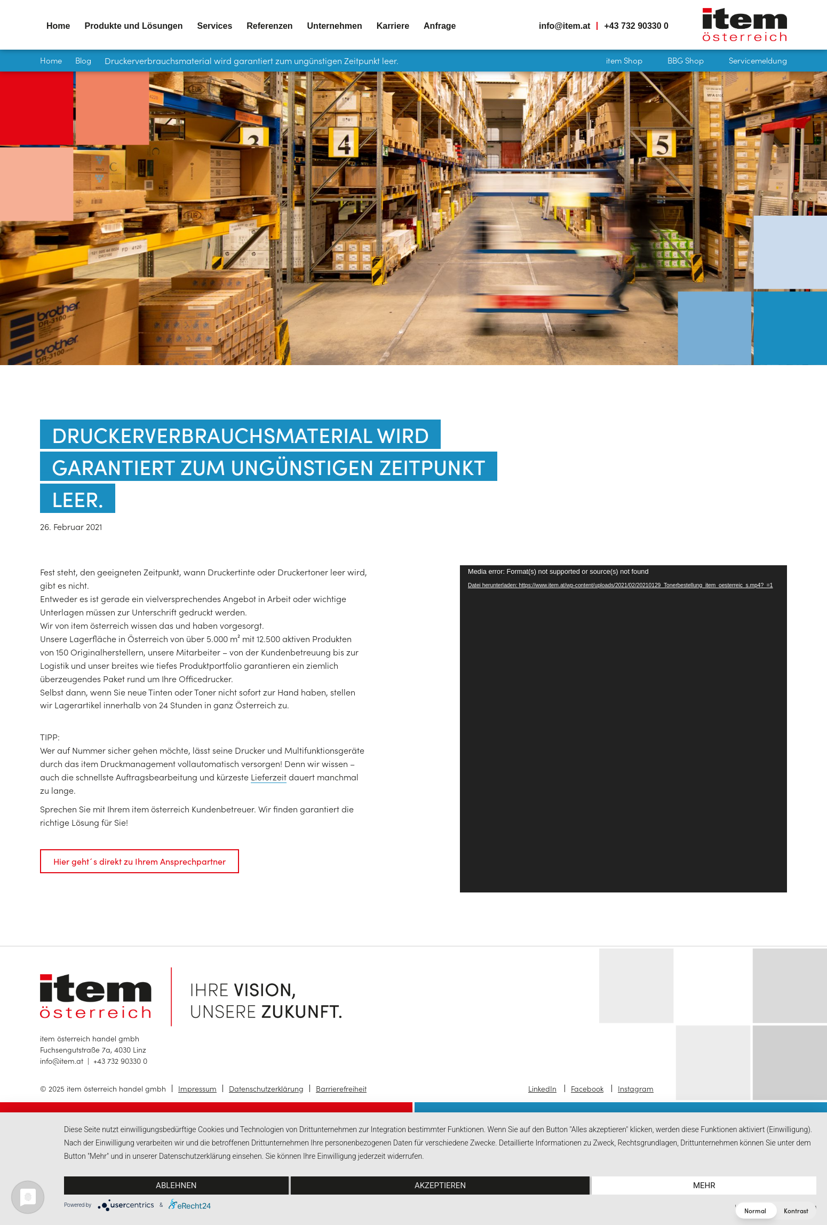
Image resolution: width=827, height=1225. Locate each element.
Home (58, 25)
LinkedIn (542, 1088)
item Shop (624, 60)
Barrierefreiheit (341, 1088)
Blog (83, 60)
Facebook (587, 1088)
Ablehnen (176, 1185)
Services (214, 25)
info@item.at (565, 26)
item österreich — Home (745, 24)
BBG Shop (685, 60)
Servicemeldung (758, 60)
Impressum (197, 1088)
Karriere (393, 25)
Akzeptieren (440, 1185)
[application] (623, 728)
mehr (704, 1185)
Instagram (636, 1088)
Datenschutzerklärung (266, 1088)
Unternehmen (334, 25)
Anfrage (440, 25)
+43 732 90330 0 (636, 26)
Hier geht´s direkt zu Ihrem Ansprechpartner (139, 861)
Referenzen (269, 25)
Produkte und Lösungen (133, 25)
